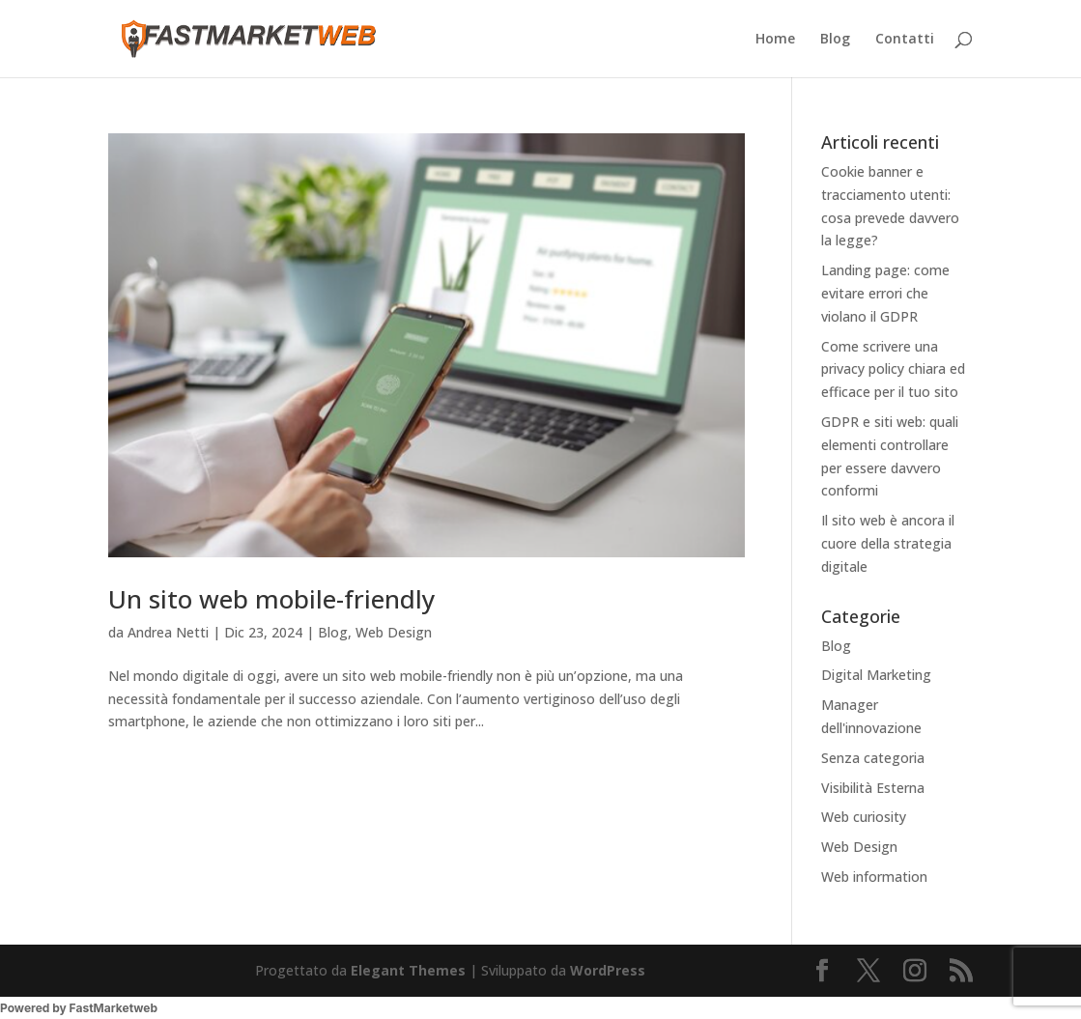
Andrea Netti (168, 632)
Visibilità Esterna (873, 787)
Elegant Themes (408, 970)
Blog (835, 39)
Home (775, 39)
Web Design (394, 632)
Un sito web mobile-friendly (271, 598)
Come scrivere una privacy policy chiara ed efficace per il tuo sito (893, 369)
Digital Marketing (876, 674)
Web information (874, 876)
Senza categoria (873, 758)
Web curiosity (863, 816)
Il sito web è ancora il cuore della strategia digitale (887, 543)
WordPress (607, 970)
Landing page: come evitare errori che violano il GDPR (885, 293)
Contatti (904, 39)
